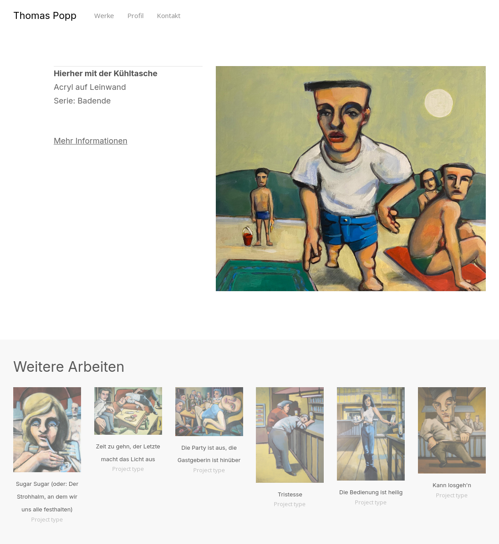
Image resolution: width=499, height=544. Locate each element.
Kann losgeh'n (451, 484)
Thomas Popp (45, 15)
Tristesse (290, 494)
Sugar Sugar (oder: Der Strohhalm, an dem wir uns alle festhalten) (47, 496)
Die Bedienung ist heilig (371, 492)
